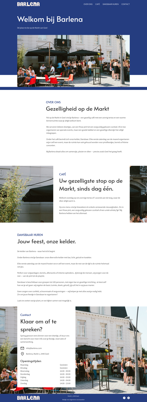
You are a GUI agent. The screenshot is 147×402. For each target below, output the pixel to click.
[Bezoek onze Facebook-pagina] (124, 398)
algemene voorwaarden (77, 400)
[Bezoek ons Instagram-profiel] (128, 398)
